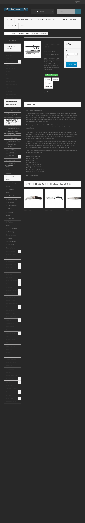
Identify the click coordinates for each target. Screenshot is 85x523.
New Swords (13, 40)
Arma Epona (12, 472)
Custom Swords (13, 426)
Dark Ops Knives (10, 191)
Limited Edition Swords (11, 256)
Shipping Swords (47, 19)
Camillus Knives (9, 213)
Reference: (47, 51)
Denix (10, 496)
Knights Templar (11, 153)
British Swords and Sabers (11, 122)
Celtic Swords (10, 81)
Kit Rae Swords (11, 150)
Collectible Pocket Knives (10, 246)
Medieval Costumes (9, 269)
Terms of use (12, 439)
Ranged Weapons (9, 383)
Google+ (48, 83)
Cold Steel (11, 486)
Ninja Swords (10, 297)
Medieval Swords (12, 280)
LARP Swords (10, 251)
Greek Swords (11, 143)
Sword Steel (12, 448)
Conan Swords (11, 94)
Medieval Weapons (9, 285)
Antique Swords (11, 388)
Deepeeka (11, 493)
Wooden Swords (11, 375)
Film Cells (9, 398)
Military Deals (12, 452)
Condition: (47, 54)
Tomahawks (11, 202)
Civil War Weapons (9, 89)
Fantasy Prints (11, 401)
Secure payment (13, 432)
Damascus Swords (9, 76)
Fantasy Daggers (12, 98)
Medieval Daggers (9, 275)
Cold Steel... (28, 210)
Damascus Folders (10, 171)
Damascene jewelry (10, 393)
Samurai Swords (11, 62)
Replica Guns (10, 379)
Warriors (9, 366)
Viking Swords (11, 359)
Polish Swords (11, 134)
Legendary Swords (9, 57)
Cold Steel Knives (10, 178)
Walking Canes (11, 362)
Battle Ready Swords (10, 70)
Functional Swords (14, 418)
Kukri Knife (11, 160)
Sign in (77, 2)
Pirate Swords (11, 300)
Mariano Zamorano (14, 465)
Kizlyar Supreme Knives (11, 239)
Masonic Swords (11, 261)
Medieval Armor (11, 264)
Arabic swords (11, 147)
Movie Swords (11, 294)
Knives (8, 157)
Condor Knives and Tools (11, 207)
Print (48, 92)
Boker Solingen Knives (12, 184)
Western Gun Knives (10, 370)
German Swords (11, 127)
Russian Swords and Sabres (11, 138)
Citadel (10, 483)
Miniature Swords (12, 290)
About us (11, 25)
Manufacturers (12, 460)
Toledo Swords (68, 19)
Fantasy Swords (11, 101)
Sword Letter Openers (10, 347)
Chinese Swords (11, 84)
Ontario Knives (12, 228)
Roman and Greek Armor (10, 311)
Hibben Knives (12, 196)
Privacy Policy (12, 445)
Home (9, 19)
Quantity (69, 51)
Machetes (11, 219)
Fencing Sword (11, 104)
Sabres (8, 320)
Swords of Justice (9, 354)
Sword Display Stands (11, 341)
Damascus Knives (10, 165)
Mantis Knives (12, 199)
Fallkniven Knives (10, 223)
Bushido (10, 475)
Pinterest (48, 87)
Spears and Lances (10, 328)
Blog (23, 25)
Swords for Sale (25, 19)
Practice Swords (11, 303)
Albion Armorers (13, 468)
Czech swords (11, 130)
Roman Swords (11, 317)
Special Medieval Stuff (11, 334)
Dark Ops (11, 490)
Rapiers (8, 307)
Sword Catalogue (13, 442)
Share (55, 79)
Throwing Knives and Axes (11, 233)
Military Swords (11, 107)
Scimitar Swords (11, 323)
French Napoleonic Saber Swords (11, 114)
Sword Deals (10, 65)
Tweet (47, 79)
